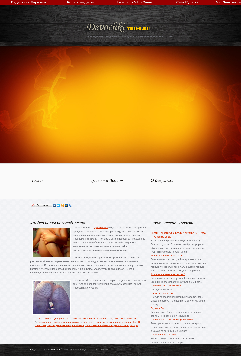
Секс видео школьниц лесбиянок (65, 325)
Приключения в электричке (166, 285)
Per (39, 318)
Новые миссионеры (162, 293)
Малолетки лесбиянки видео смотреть (107, 325)
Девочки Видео (119, 28)
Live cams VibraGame (134, 2)
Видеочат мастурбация (123, 318)
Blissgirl (134, 325)
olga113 (136, 322)
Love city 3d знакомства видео (89, 318)
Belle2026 (40, 325)
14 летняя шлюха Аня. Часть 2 (168, 255)
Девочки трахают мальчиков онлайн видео (106, 322)
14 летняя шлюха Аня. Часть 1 (168, 274)
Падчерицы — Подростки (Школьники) (172, 319)
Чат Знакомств (228, 2)
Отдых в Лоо (158, 308)
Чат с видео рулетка (56, 318)
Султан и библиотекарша (165, 334)
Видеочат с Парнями (28, 2)
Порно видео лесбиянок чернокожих (58, 322)
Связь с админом (98, 349)
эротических (101, 227)
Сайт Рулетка (187, 2)
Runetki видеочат (81, 2)
